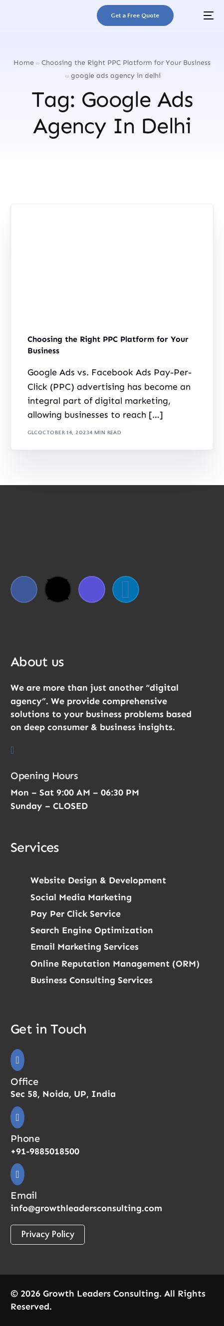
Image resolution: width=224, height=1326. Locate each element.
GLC (32, 433)
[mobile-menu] (201, 15)
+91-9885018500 (44, 1151)
